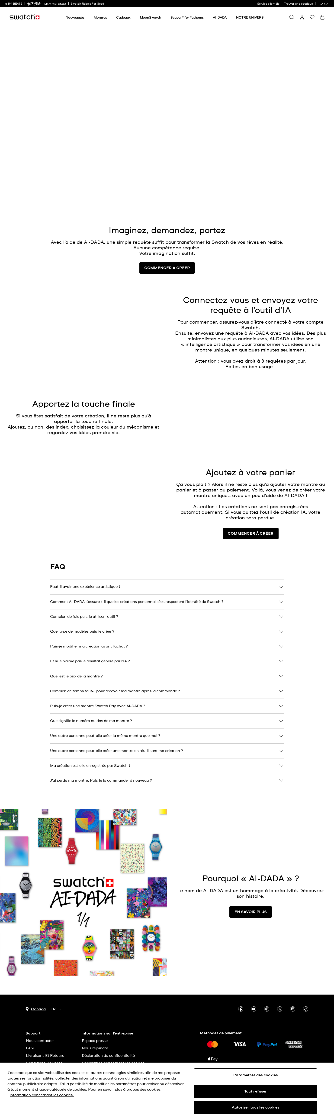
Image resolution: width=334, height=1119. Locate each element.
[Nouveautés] (75, 18)
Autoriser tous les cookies (255, 1107)
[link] (34, 4)
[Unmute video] (314, 179)
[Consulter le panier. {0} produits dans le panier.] (322, 17)
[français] (323, 3)
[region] (167, 1091)
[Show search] (291, 17)
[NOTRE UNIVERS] (250, 18)
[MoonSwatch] (150, 18)
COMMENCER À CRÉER (250, 533)
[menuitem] (75, 16)
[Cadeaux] (123, 18)
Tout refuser (255, 1091)
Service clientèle (268, 4)
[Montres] (100, 18)
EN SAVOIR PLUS (250, 912)
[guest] (302, 17)
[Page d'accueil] (24, 17)
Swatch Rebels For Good (87, 4)
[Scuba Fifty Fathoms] (187, 18)
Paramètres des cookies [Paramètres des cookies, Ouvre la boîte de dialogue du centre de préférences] (255, 1075)
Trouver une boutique (298, 4)
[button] (312, 17)
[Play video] (302, 179)
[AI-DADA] (220, 18)
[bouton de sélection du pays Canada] (36, 1009)
